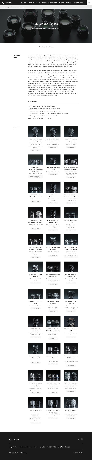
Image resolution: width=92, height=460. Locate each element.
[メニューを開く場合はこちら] (89, 2)
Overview (41, 47)
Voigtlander (10, 7)
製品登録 (67, 447)
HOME (3, 7)
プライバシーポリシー (14, 452)
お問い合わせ (23, 452)
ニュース (36, 447)
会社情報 (42, 447)
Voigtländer (13, 447)
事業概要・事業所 (51, 447)
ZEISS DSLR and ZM (25, 447)
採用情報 (60, 447)
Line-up (51, 47)
